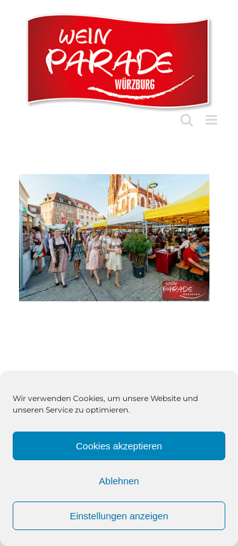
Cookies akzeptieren (119, 445)
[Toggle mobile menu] (212, 119)
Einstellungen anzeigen (119, 515)
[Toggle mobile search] (186, 119)
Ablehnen (119, 480)
